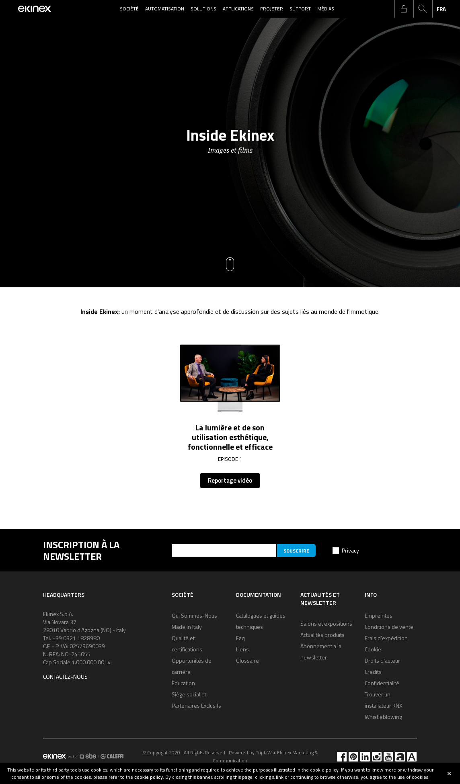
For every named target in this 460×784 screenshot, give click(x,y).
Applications (238, 8)
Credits (373, 671)
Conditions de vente (389, 626)
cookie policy (148, 777)
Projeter (271, 8)
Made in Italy (187, 626)
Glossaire (247, 660)
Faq (240, 638)
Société (129, 8)
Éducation (183, 683)
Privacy (350, 550)
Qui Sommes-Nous (194, 615)
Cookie (373, 649)
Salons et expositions (326, 623)
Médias (325, 8)
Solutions (203, 8)
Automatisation (164, 8)
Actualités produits (322, 634)
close (449, 773)
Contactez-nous (65, 676)
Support (300, 8)
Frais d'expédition (386, 638)
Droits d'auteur (382, 660)
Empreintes (378, 615)
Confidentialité (382, 683)
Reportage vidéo (230, 480)
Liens (242, 649)
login (404, 9)
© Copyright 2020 (161, 752)
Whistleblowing (383, 716)
